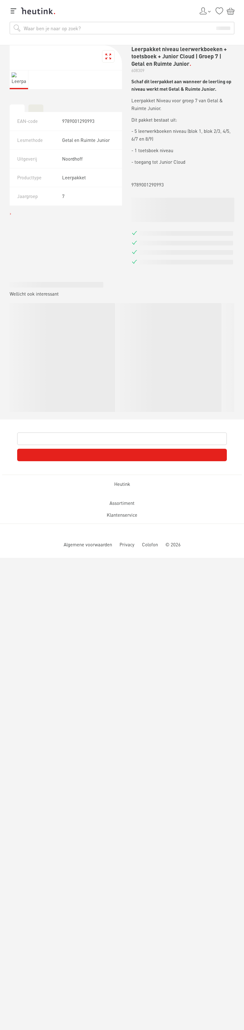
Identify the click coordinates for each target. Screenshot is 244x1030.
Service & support (33, 322)
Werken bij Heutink (34, 328)
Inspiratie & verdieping (42, 303)
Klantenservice (26, 959)
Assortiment (21, 877)
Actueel (26, 312)
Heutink (15, 806)
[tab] (4, 677)
